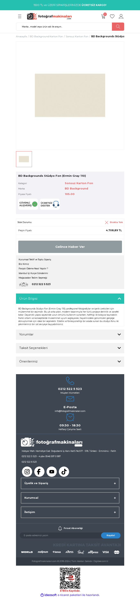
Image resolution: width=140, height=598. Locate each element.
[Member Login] (121, 16)
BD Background (76, 188)
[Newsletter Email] (70, 535)
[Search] (70, 27)
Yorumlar (26, 334)
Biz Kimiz (24, 264)
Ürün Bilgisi (28, 298)
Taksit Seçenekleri (33, 348)
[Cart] (103, 16)
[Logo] (50, 16)
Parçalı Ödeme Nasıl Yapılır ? (33, 268)
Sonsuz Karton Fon (79, 183)
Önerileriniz (28, 361)
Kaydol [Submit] (111, 535)
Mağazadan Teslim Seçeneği (33, 277)
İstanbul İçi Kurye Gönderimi (33, 273)
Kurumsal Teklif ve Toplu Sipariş (35, 259)
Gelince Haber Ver (70, 247)
